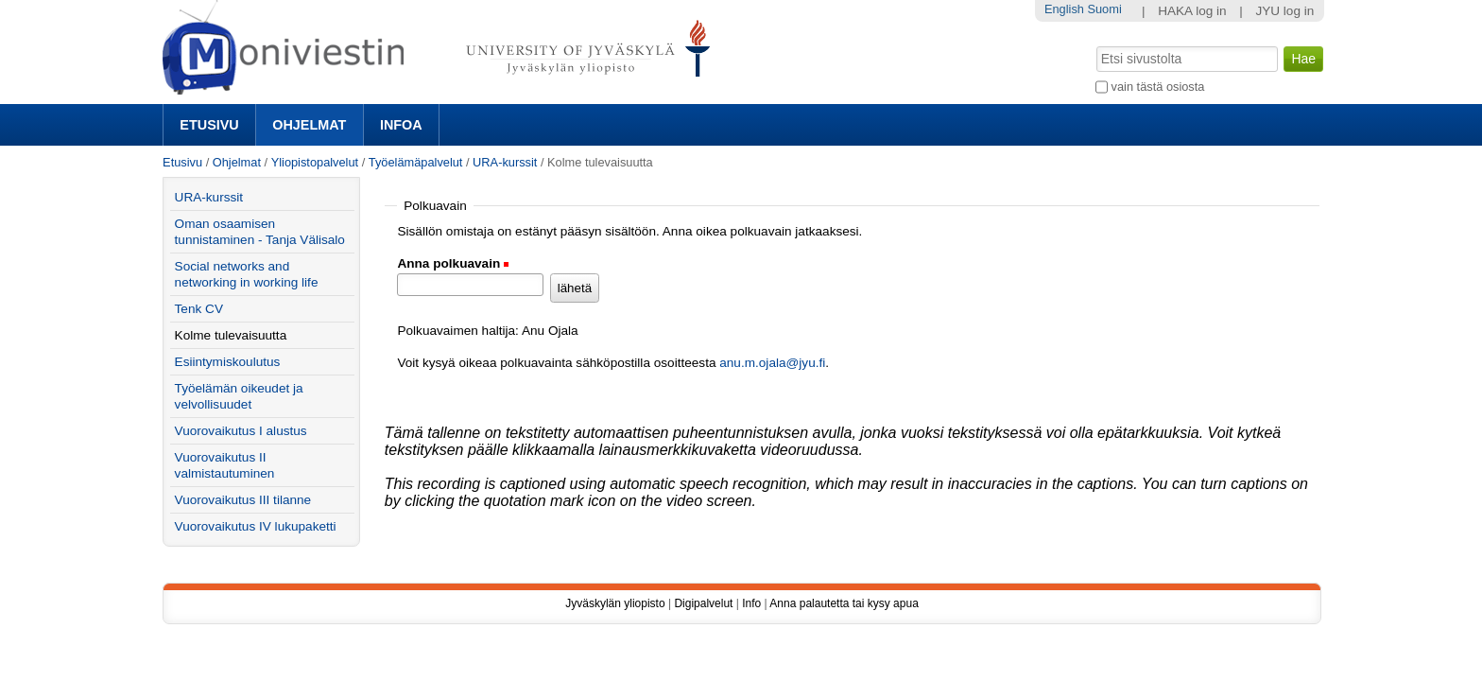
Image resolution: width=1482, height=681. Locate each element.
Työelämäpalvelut (416, 162)
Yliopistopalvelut (314, 162)
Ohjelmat (309, 124)
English (1064, 9)
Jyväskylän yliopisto (614, 603)
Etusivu (209, 124)
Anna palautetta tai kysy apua (843, 603)
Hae (1094, 44)
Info (751, 603)
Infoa (401, 124)
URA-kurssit (505, 162)
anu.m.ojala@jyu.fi (772, 363)
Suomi (1104, 9)
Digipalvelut (703, 603)
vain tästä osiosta (1158, 86)
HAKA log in (1192, 11)
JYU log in (1284, 11)
